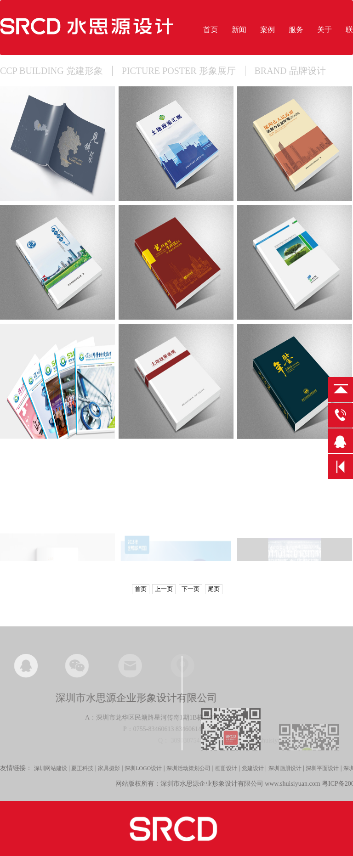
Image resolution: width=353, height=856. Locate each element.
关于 (324, 30)
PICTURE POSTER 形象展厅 (179, 71)
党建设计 (253, 775)
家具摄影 (109, 775)
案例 (267, 30)
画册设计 (226, 775)
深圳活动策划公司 (188, 775)
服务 (296, 30)
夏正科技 (82, 775)
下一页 (190, 589)
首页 (210, 30)
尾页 (214, 589)
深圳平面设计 (322, 775)
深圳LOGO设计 (143, 775)
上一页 (164, 589)
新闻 (239, 30)
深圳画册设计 (285, 775)
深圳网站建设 (50, 775)
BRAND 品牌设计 (290, 71)
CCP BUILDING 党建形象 (51, 71)
